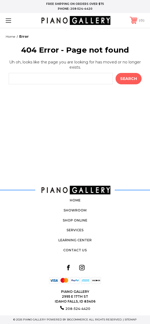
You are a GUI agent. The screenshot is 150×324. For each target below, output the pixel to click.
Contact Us (75, 250)
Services (75, 230)
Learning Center (75, 240)
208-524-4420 (81, 9)
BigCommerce (77, 319)
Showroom (75, 210)
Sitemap (131, 319)
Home (75, 200)
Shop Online (75, 220)
